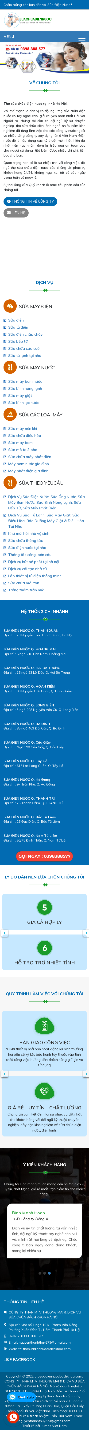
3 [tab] (49, 1273)
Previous (3, 933)
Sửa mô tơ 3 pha (22, 449)
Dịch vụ (44, 282)
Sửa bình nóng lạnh (25, 388)
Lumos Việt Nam (54, 1426)
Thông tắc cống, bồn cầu (29, 554)
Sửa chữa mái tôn (23, 582)
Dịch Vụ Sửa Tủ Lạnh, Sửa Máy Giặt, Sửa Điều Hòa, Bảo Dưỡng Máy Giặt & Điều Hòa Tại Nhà (46, 521)
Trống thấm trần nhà (26, 590)
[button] (6, 57)
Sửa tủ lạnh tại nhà (24, 355)
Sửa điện (16, 320)
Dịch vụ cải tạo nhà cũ (27, 568)
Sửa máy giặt (20, 395)
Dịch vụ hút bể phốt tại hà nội (33, 561)
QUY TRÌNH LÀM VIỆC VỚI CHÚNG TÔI (44, 993)
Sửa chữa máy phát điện (29, 456)
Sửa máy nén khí (22, 428)
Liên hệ (16, 212)
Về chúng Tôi (44, 82)
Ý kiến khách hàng (44, 1164)
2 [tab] (44, 1273)
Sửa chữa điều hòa (24, 435)
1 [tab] (40, 1273)
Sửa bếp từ (18, 341)
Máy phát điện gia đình (28, 470)
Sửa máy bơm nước (25, 381)
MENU (9, 36)
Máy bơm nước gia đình (28, 463)
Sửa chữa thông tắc (25, 540)
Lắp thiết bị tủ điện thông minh (35, 575)
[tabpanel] (44, 1231)
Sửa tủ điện (18, 327)
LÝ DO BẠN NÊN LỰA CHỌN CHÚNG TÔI (44, 877)
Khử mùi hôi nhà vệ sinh (28, 533)
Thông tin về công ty (30, 201)
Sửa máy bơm (20, 442)
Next (85, 933)
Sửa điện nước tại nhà (27, 547)
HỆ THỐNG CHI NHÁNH (44, 611)
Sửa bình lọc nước (23, 402)
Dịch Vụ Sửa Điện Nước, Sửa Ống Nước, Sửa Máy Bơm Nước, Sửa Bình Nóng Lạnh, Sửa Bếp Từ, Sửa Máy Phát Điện (46, 502)
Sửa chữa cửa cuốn (25, 348)
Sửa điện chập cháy (25, 334)
